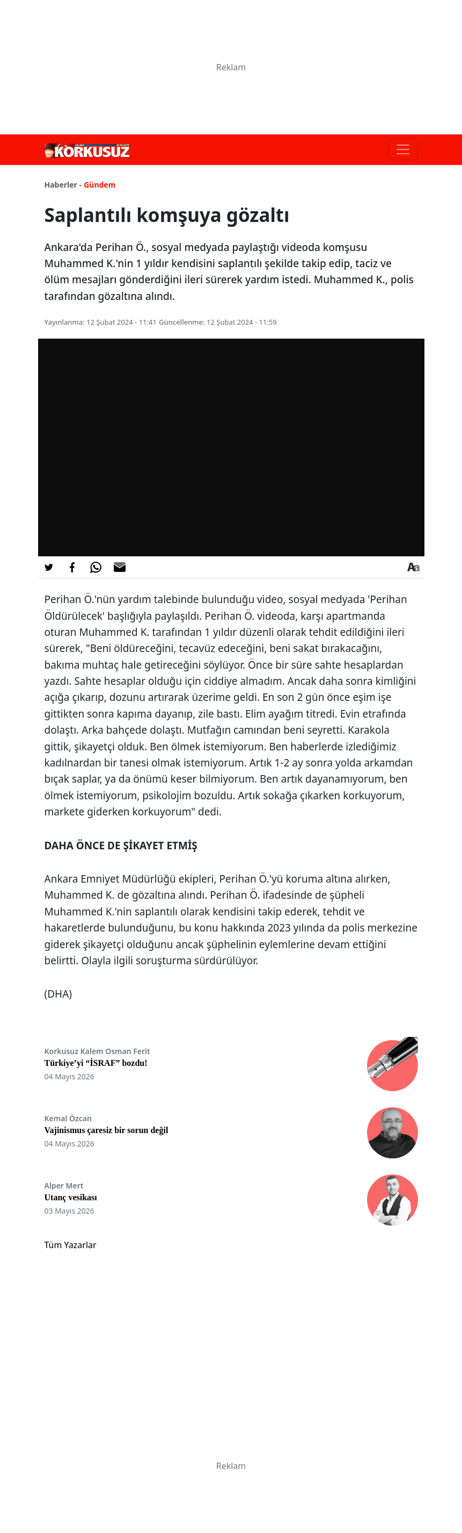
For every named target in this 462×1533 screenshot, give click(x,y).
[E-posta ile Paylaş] (119, 567)
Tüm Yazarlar (71, 1245)
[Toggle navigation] (403, 149)
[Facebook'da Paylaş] (72, 567)
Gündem (99, 185)
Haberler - (63, 185)
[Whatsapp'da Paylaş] (96, 567)
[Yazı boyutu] (413, 567)
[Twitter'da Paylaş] (49, 567)
